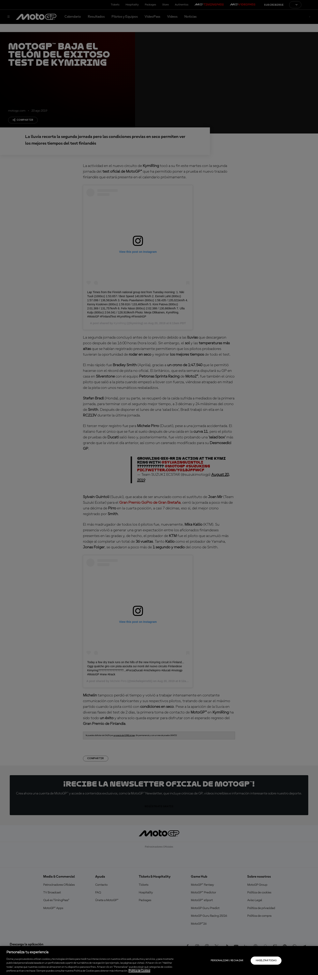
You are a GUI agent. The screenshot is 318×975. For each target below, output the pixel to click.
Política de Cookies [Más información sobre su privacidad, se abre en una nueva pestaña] (139, 971)
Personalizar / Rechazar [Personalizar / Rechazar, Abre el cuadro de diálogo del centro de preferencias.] (227, 960)
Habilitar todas (266, 960)
